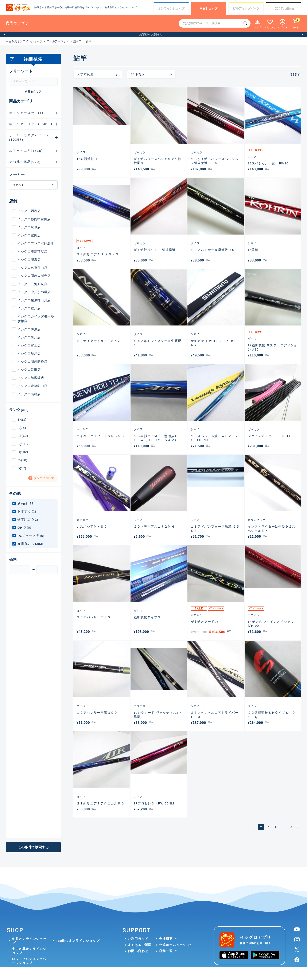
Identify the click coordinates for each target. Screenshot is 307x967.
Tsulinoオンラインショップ (77, 940)
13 (290, 827)
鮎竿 (89, 41)
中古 (208, 8)
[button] (4, 34)
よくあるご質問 (140, 945)
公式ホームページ (172, 945)
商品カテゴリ (17, 23)
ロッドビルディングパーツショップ (29, 961)
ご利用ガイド (138, 938)
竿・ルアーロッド (58, 41)
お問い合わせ (138, 951)
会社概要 (166, 938)
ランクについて (44, 478)
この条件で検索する (33, 847)
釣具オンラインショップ (29, 940)
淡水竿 (77, 41)
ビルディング (246, 8)
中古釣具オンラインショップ (24, 41)
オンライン (171, 8)
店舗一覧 (166, 951)
